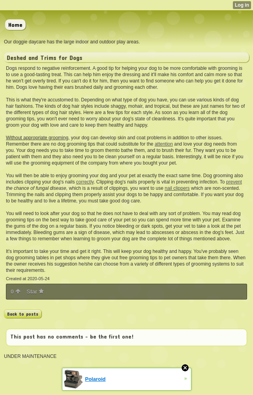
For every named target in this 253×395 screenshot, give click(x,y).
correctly (85, 182)
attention (164, 144)
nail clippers (177, 188)
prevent (234, 182)
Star (35, 291)
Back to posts (22, 313)
